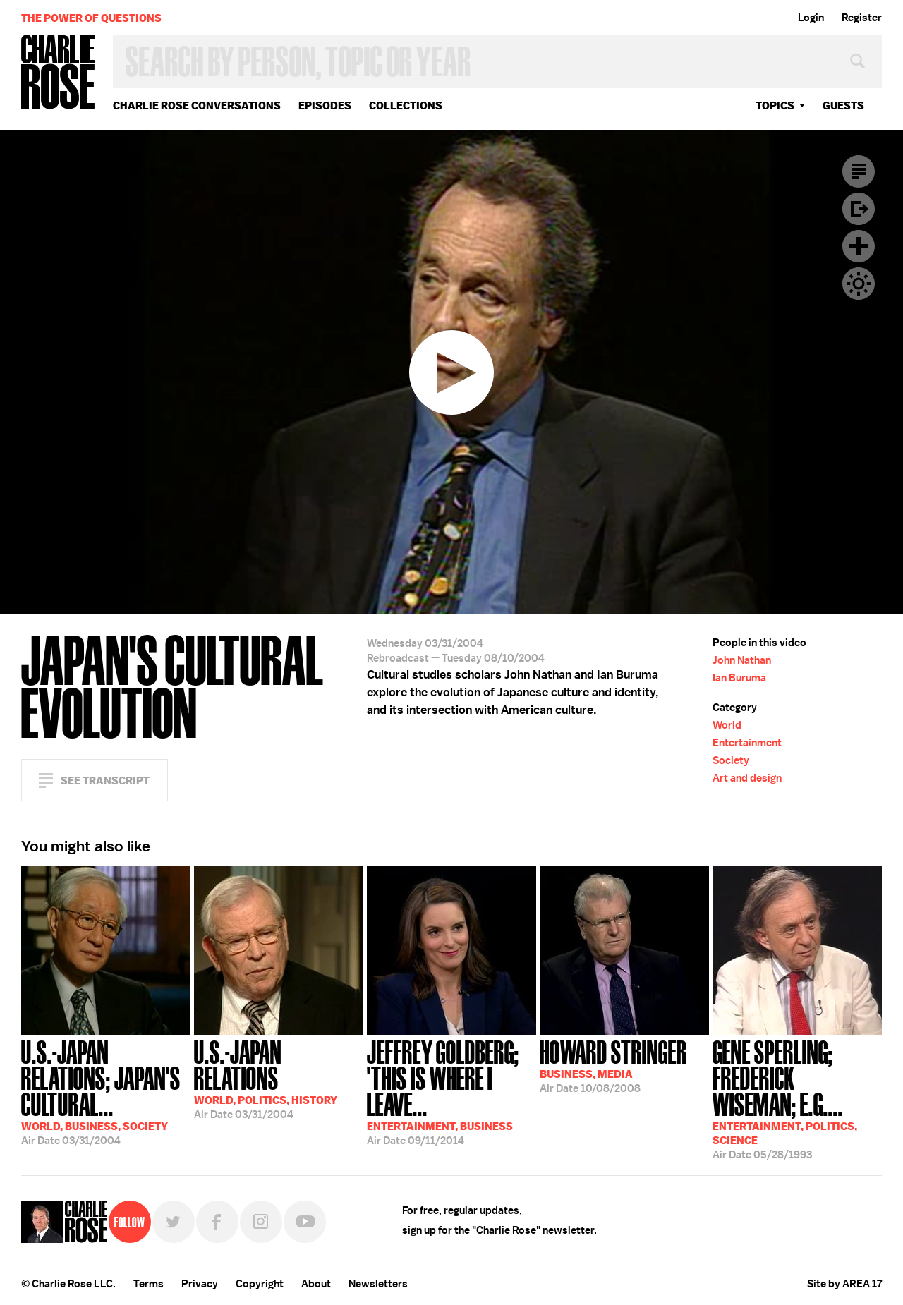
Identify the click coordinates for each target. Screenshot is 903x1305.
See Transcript (105, 780)
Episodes (324, 105)
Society (731, 760)
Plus (858, 246)
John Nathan (742, 660)
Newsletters (378, 1284)
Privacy (199, 1284)
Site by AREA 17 (844, 1284)
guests (843, 105)
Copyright (260, 1284)
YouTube (305, 1222)
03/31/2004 (105, 1091)
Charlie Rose (58, 73)
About (316, 1284)
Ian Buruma (739, 678)
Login (811, 18)
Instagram (261, 1222)
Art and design (747, 778)
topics (775, 105)
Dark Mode (858, 283)
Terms (148, 1284)
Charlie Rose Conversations (197, 105)
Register (862, 18)
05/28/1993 (797, 1098)
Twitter (173, 1222)
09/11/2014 (451, 1091)
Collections (405, 105)
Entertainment (747, 743)
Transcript (858, 171)
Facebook (217, 1222)
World (727, 725)
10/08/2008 (613, 1065)
